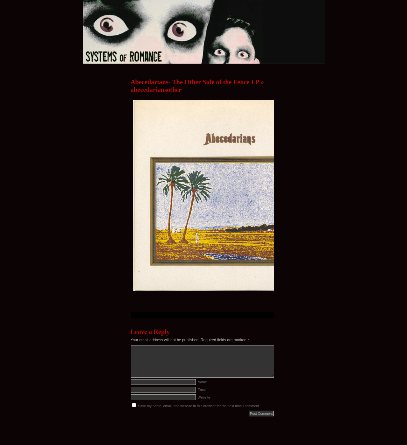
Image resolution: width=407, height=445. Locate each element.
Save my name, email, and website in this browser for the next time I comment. (199, 406)
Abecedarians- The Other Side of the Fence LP (195, 82)
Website (204, 397)
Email (202, 390)
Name (202, 382)
